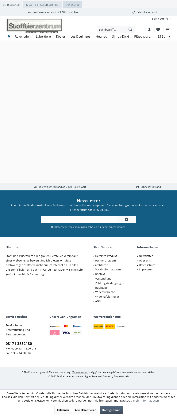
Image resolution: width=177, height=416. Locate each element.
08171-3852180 (19, 343)
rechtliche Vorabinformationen (108, 267)
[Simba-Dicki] (121, 36)
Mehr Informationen (146, 400)
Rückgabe (101, 287)
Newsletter (146, 256)
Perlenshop (72, 4)
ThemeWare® (121, 376)
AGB (98, 301)
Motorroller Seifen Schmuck (42, 4)
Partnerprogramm (106, 260)
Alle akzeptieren (85, 410)
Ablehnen (62, 410)
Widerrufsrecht (105, 292)
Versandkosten (80, 372)
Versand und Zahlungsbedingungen (109, 281)
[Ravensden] (22, 36)
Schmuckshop (11, 4)
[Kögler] (60, 36)
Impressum (146, 269)
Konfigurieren (111, 410)
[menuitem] (160, 18)
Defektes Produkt (106, 256)
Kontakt (100, 274)
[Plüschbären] (143, 36)
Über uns (145, 260)
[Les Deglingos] (80, 36)
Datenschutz (147, 265)
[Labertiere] (43, 36)
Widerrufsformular (107, 296)
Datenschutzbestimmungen (71, 227)
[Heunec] (101, 36)
